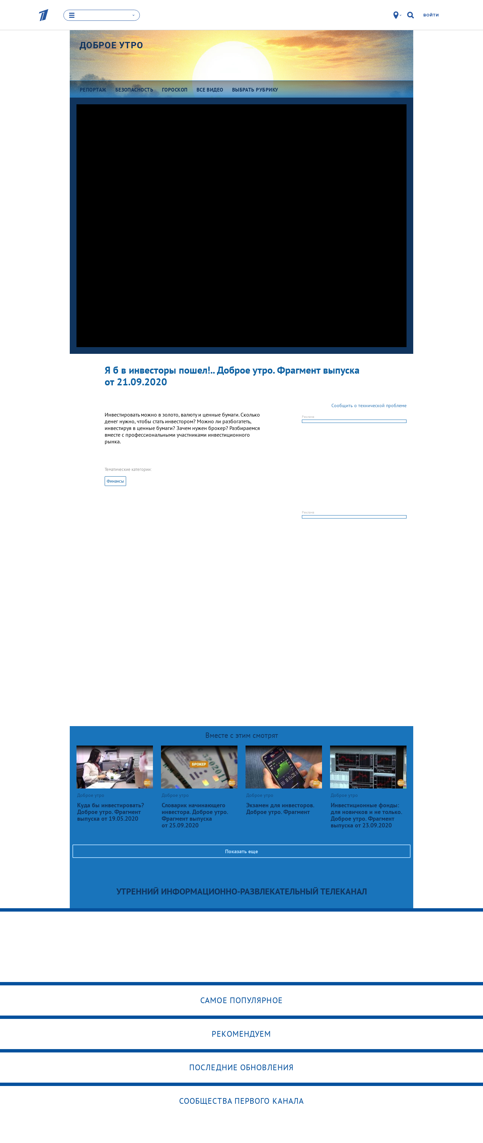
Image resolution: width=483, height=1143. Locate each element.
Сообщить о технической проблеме (369, 405)
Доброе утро (111, 45)
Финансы (115, 481)
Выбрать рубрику (255, 90)
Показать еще (241, 851)
